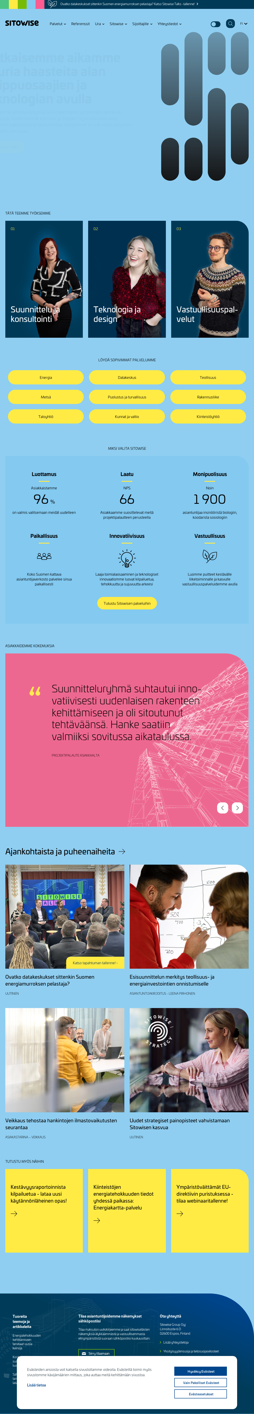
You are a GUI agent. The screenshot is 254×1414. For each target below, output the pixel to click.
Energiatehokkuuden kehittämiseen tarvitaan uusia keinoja (27, 1341)
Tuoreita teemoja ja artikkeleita (22, 1321)
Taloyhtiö (45, 416)
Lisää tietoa (36, 1384)
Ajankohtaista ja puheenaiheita (60, 851)
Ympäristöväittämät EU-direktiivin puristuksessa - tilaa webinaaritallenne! (205, 1193)
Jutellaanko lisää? (26, 146)
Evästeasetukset (201, 1394)
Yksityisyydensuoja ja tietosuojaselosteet (191, 1351)
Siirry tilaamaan (99, 1353)
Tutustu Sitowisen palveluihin (127, 603)
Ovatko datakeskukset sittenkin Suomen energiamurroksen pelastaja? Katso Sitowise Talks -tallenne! (127, 4)
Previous (222, 807)
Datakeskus (127, 377)
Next (237, 807)
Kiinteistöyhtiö (208, 416)
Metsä (46, 396)
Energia (46, 377)
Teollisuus (208, 377)
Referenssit (80, 23)
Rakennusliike (208, 396)
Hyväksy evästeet (201, 1371)
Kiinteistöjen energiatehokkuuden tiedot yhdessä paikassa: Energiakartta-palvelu (123, 1197)
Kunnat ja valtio (127, 416)
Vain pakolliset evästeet (201, 1382)
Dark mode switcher (215, 24)
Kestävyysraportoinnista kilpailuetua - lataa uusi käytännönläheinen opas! (39, 1193)
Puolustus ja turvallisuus (127, 396)
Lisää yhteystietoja (176, 1342)
